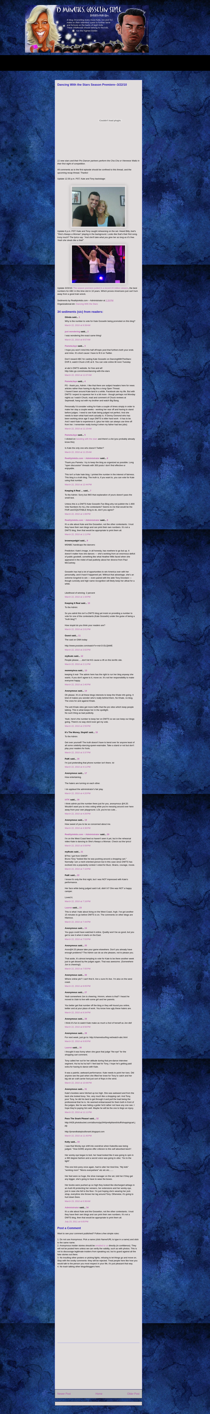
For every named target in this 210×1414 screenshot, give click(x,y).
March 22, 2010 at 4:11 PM (78, 767)
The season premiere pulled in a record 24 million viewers (100, 288)
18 (78, 799)
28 (86, 1019)
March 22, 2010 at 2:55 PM (78, 726)
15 (96, 732)
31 (86, 1089)
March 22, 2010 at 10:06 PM (78, 1083)
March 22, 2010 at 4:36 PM (78, 828)
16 (78, 759)
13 (86, 670)
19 (86, 820)
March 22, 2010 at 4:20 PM (78, 793)
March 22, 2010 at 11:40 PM (78, 1135)
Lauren (68, 907)
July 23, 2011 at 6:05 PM (76, 1221)
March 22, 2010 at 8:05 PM (78, 986)
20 (108, 834)
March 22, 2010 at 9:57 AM (77, 339)
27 (86, 992)
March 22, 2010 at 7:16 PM (78, 901)
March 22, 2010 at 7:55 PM (78, 968)
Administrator (72, 1207)
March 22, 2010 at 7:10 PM (78, 869)
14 (86, 691)
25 (86, 945)
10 (89, 603)
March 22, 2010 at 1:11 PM (78, 534)
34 (87, 1207)
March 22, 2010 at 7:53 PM (78, 939)
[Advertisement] (85, 62)
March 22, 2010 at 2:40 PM (78, 684)
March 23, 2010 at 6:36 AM (77, 1201)
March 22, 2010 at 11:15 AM (78, 428)
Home (98, 1393)
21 (82, 851)
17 (86, 773)
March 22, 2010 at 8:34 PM (78, 1012)
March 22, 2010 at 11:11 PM (78, 1112)
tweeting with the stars (86, 439)
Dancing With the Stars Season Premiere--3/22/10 (92, 84)
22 (78, 875)
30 (80, 1047)
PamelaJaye (71, 346)
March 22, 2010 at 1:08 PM (78, 514)
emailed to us (101, 1245)
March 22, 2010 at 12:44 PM (78, 484)
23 (80, 907)
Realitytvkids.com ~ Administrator (82, 458)
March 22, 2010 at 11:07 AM (78, 375)
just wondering (72, 331)
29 (86, 1033)
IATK (67, 799)
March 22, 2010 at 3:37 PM (78, 752)
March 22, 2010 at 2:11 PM (78, 664)
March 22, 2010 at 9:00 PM (78, 1041)
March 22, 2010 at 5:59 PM (78, 845)
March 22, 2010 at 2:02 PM (78, 650)
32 (97, 1118)
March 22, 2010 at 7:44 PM (78, 922)
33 (78, 1142)
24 (86, 928)
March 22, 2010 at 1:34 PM (78, 597)
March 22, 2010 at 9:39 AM (77, 325)
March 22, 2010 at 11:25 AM (78, 452)
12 (82, 656)
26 (86, 975)
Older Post (133, 1393)
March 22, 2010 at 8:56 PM (78, 1027)
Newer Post (64, 1393)
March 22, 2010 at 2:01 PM (78, 629)
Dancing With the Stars (87, 304)
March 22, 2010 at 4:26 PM (78, 813)
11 (79, 635)
